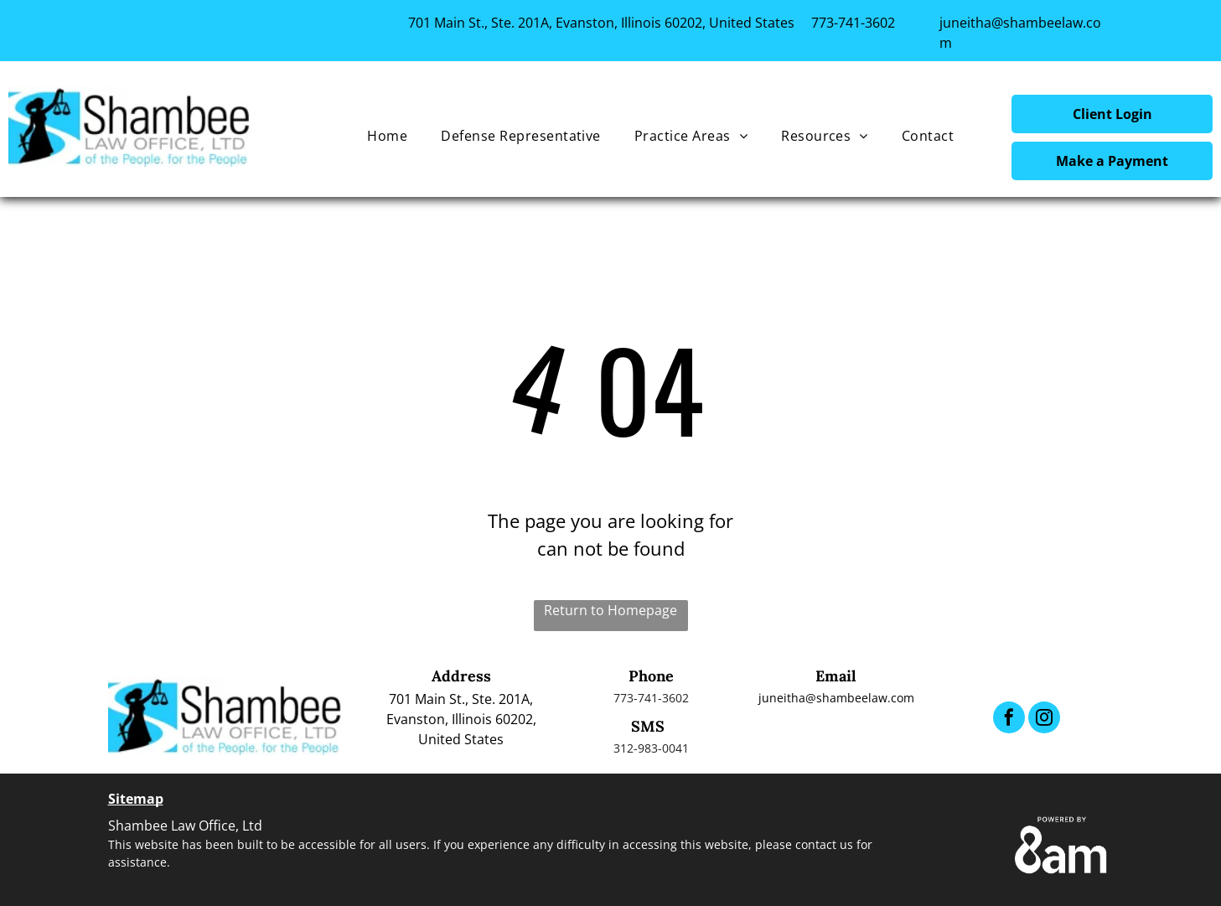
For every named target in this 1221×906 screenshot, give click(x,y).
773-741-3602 (853, 22)
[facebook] (1009, 720)
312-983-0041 (651, 748)
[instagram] (1044, 720)
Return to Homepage (610, 610)
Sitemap (135, 799)
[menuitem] (387, 136)
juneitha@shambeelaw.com (836, 698)
